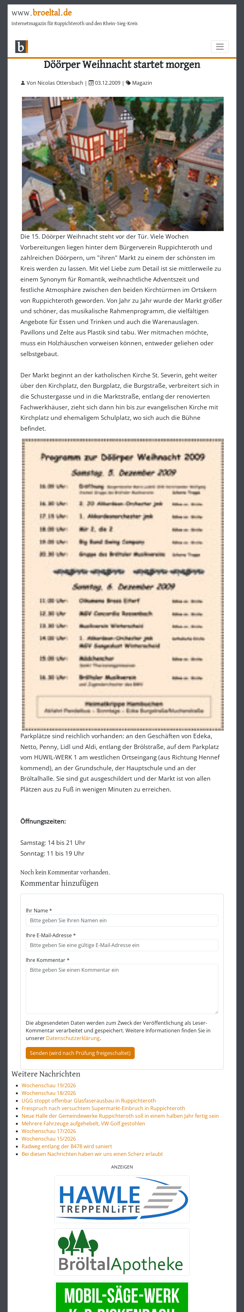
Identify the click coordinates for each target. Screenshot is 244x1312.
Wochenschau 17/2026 (49, 1131)
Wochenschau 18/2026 (49, 1093)
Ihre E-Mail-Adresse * (51, 935)
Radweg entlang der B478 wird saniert (67, 1146)
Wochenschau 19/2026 (49, 1085)
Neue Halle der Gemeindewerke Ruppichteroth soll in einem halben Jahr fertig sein (120, 1115)
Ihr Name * (39, 910)
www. (41, 13)
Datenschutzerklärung (73, 1038)
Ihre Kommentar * (48, 960)
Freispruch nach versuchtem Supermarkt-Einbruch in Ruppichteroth (103, 1108)
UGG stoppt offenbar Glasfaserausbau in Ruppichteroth (89, 1100)
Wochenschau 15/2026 (49, 1138)
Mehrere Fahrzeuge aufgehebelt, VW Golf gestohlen (83, 1123)
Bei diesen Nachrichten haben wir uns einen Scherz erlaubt (92, 1153)
